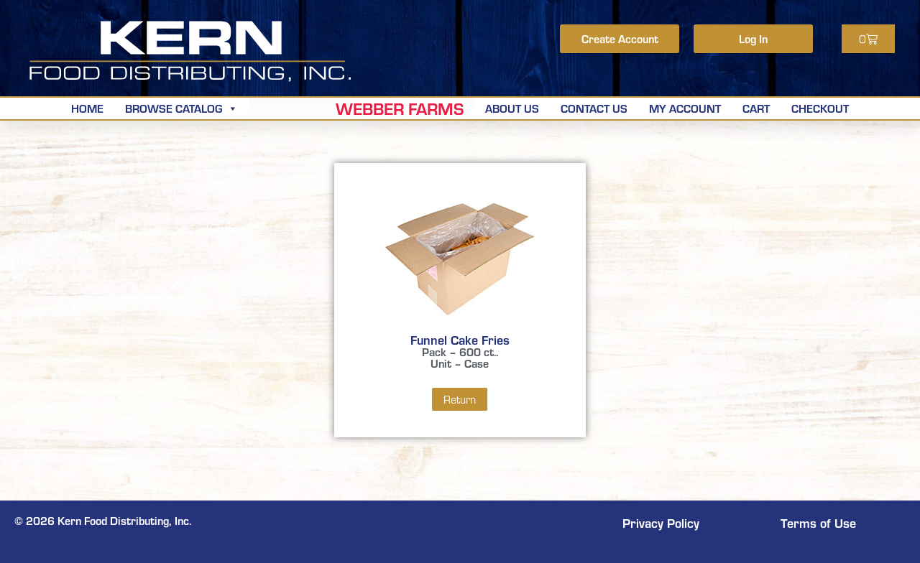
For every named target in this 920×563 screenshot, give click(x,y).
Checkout (820, 108)
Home (87, 108)
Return (459, 399)
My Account (685, 108)
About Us (512, 108)
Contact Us (594, 108)
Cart (756, 108)
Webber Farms (400, 108)
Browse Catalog (181, 108)
